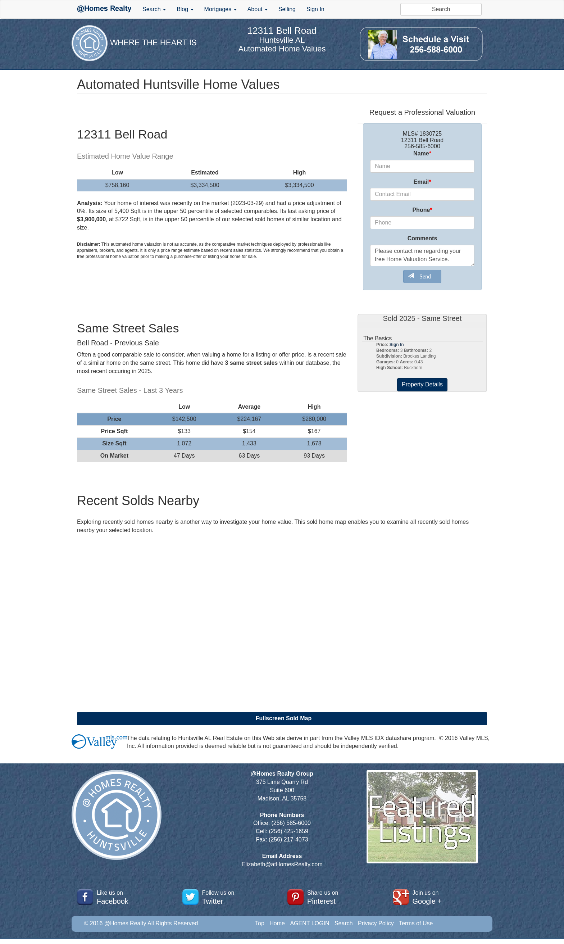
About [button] (257, 9)
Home (277, 923)
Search (344, 923)
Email (422, 182)
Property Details (422, 384)
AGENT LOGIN (309, 923)
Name (422, 153)
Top (259, 923)
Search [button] (154, 9)
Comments (422, 238)
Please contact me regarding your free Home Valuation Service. (422, 255)
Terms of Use (416, 923)
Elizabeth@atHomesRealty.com (282, 864)
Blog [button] (185, 9)
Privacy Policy (376, 923)
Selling (287, 9)
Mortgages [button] (220, 9)
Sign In (315, 9)
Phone (422, 210)
